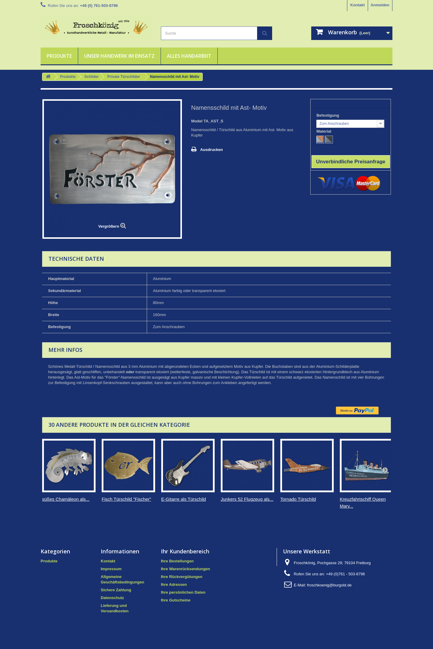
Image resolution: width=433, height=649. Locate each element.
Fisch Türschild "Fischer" (126, 499)
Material (324, 131)
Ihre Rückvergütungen (181, 576)
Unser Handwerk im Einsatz (119, 56)
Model (197, 121)
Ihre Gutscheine (175, 600)
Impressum (111, 569)
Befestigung (328, 115)
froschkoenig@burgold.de (329, 585)
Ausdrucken (211, 149)
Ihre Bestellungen (177, 561)
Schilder (91, 77)
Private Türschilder (123, 77)
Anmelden (379, 5)
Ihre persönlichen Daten (183, 592)
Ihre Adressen (174, 584)
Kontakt (357, 5)
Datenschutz (112, 597)
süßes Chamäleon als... (66, 499)
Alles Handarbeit (189, 56)
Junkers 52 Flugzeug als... (247, 499)
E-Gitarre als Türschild (183, 499)
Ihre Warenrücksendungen (185, 569)
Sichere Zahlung (116, 590)
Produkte (59, 56)
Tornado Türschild (298, 499)
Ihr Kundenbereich (185, 551)
